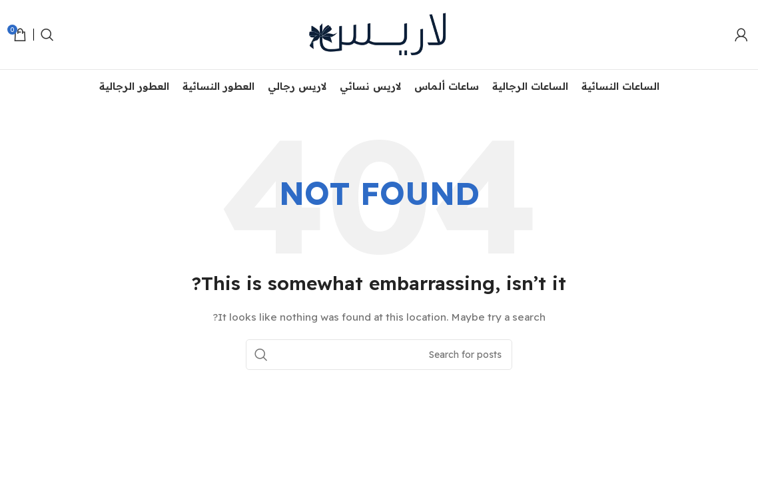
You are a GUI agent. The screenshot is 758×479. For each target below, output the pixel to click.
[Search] (47, 34)
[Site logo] (379, 34)
